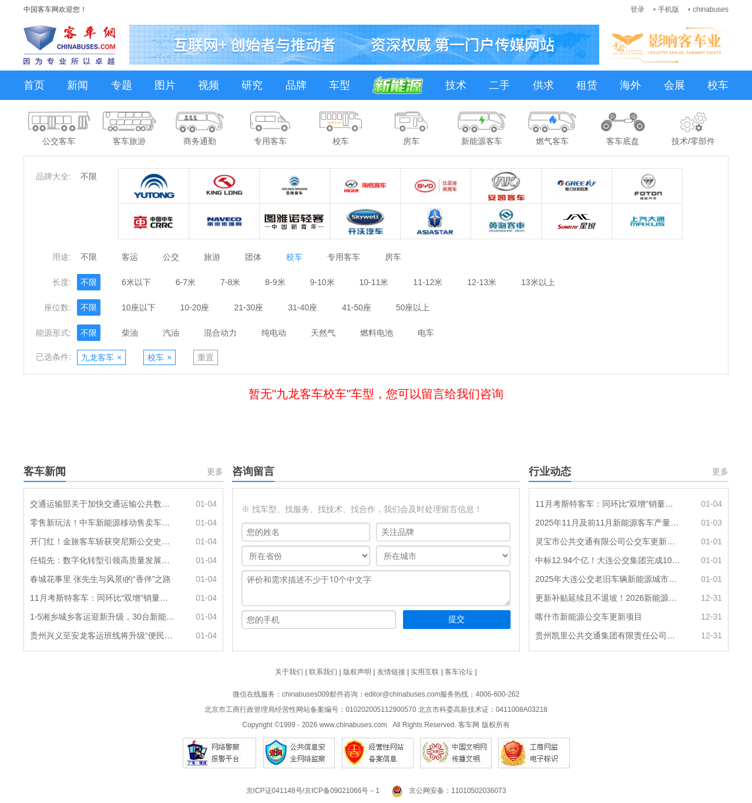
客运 (130, 257)
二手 (499, 85)
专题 (121, 85)
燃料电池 (376, 332)
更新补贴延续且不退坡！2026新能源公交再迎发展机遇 (608, 598)
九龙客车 (101, 357)
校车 (717, 85)
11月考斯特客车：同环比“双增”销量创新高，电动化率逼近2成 (103, 598)
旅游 (212, 257)
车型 (339, 85)
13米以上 (538, 282)
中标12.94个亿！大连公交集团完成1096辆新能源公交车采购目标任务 (608, 560)
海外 (630, 85)
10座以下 (139, 307)
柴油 (130, 332)
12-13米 (481, 282)
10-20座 (195, 307)
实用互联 (425, 672)
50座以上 (413, 307)
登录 (637, 9)
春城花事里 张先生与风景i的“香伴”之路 (100, 579)
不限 (88, 176)
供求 (543, 85)
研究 (252, 85)
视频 (208, 85)
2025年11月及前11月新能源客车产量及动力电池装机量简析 (608, 522)
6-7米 (186, 282)
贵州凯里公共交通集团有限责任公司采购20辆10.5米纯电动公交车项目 (608, 635)
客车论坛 (459, 672)
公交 (171, 257)
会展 (674, 85)
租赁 (586, 85)
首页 (34, 85)
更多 (215, 471)
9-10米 (322, 282)
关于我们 (289, 672)
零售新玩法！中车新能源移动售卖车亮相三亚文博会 (103, 522)
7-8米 (230, 282)
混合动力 (220, 332)
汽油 (171, 332)
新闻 (77, 85)
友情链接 (391, 672)
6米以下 (136, 282)
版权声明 (357, 672)
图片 (165, 85)
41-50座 (356, 307)
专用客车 (343, 257)
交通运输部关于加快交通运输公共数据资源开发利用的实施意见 (103, 503)
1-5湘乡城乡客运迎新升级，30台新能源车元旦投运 (103, 616)
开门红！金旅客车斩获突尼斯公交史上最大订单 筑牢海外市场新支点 (103, 541)
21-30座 (248, 307)
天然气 (323, 332)
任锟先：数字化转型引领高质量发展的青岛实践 (103, 560)
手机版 (668, 9)
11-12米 (427, 282)
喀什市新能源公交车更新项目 (588, 616)
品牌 (296, 85)
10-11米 (374, 282)
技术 (455, 85)
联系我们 (323, 672)
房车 (393, 257)
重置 (205, 357)
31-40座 (302, 307)
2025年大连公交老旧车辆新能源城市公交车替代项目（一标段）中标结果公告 (608, 579)
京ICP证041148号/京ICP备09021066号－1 (313, 791)
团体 (253, 257)
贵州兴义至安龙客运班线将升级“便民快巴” (103, 635)
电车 (426, 332)
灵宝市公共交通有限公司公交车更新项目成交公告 (608, 541)
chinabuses (710, 9)
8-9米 (275, 282)
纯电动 (273, 332)
